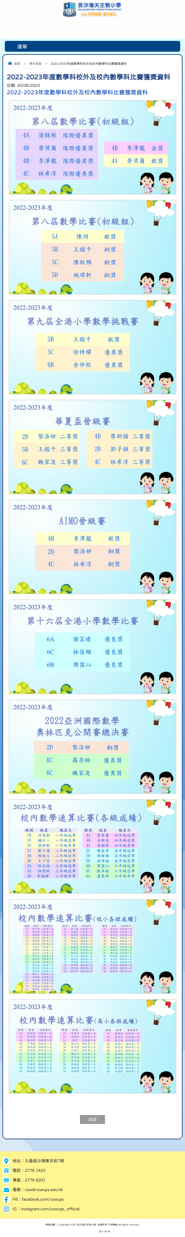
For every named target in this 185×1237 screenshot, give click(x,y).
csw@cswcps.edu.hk (44, 1190)
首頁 (17, 63)
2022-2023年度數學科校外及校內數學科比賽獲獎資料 (77, 92)
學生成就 (35, 63)
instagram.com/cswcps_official (50, 1209)
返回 (92, 1119)
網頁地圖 (50, 1224)
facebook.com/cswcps (43, 1199)
